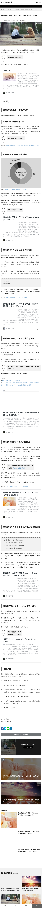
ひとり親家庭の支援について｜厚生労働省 (17, 393)
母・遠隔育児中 (6, 2)
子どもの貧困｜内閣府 (19, 375)
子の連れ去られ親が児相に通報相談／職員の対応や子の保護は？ (20, 340)
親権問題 (17, 9)
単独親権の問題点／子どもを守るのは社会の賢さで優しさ (29, 670)
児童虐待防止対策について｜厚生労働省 (16, 273)
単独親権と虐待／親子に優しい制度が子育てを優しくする (10, 745)
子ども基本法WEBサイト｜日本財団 (12, 330)
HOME (4, 9)
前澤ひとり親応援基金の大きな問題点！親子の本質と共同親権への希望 (10, 727)
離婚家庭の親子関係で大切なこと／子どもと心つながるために (19, 399)
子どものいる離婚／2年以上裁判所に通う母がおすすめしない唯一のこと (29, 689)
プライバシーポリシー (25, 896)
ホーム (5, 906)
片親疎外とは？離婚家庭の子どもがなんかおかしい (16, 498)
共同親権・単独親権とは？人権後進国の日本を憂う (16, 279)
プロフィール (5, 896)
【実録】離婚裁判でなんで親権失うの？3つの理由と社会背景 (30, 727)
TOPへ (37, 906)
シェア (16, 906)
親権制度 (10, 9)
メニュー (26, 906)
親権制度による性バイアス (8, 866)
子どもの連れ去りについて (9, 850)
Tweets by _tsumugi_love (7, 888)
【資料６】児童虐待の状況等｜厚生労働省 (16, 189)
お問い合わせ (14, 896)
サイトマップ (36, 896)
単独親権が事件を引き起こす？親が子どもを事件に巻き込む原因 (20, 217)
